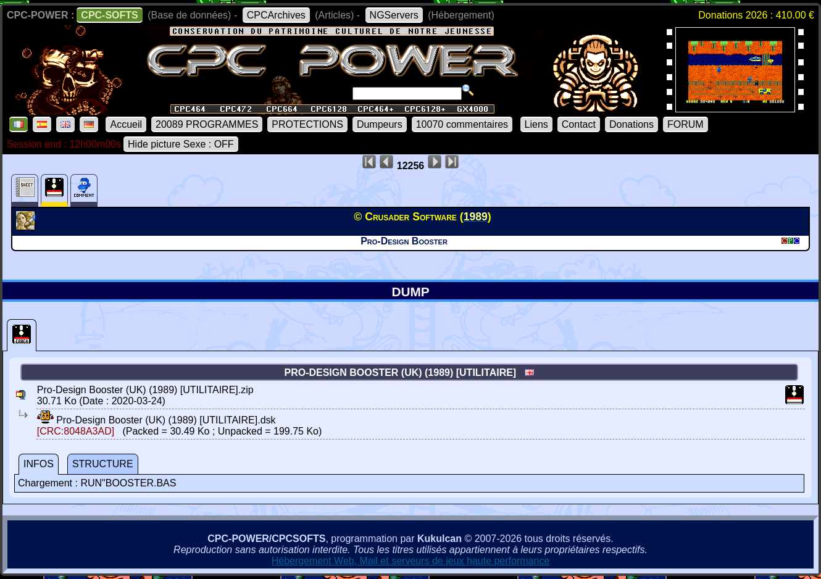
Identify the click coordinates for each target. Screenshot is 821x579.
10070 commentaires (462, 124)
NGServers (394, 15)
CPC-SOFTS (109, 15)
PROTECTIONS (307, 124)
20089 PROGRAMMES (207, 124)
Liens (536, 124)
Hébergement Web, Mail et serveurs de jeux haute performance (411, 561)
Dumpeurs (379, 124)
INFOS (38, 464)
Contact (579, 124)
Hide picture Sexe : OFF (181, 144)
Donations (631, 124)
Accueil (126, 124)
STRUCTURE (102, 464)
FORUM (685, 124)
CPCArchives (276, 15)
